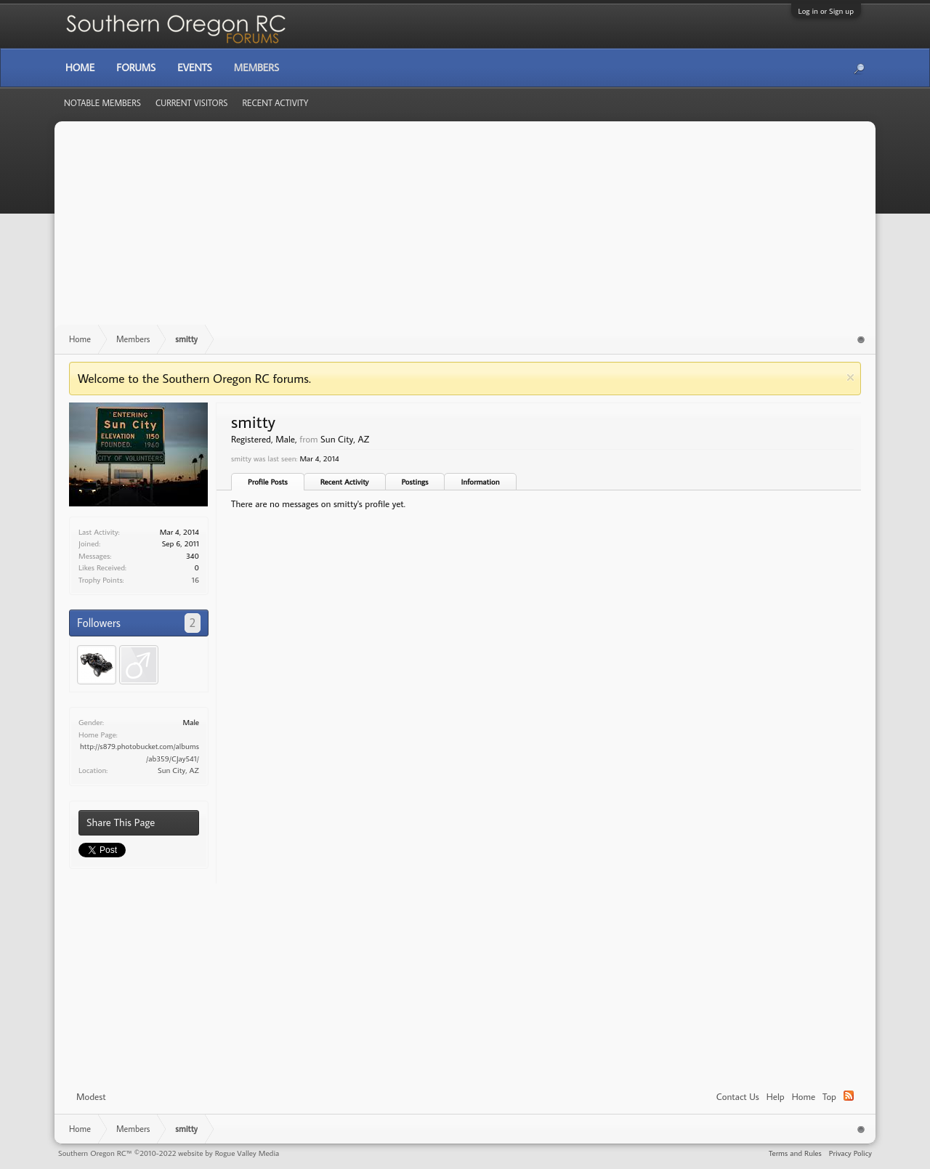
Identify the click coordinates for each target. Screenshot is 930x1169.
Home (803, 1096)
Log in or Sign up (826, 11)
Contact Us (737, 1096)
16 (195, 580)
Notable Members (102, 102)
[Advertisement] (465, 230)
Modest (91, 1096)
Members (256, 67)
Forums (135, 67)
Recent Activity (344, 482)
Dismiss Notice (850, 377)
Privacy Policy (850, 1153)
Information (480, 482)
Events (194, 67)
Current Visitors (191, 102)
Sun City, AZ (178, 770)
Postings (415, 482)
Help (776, 1096)
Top (829, 1096)
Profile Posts (268, 482)
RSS (849, 1096)
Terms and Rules (795, 1153)
